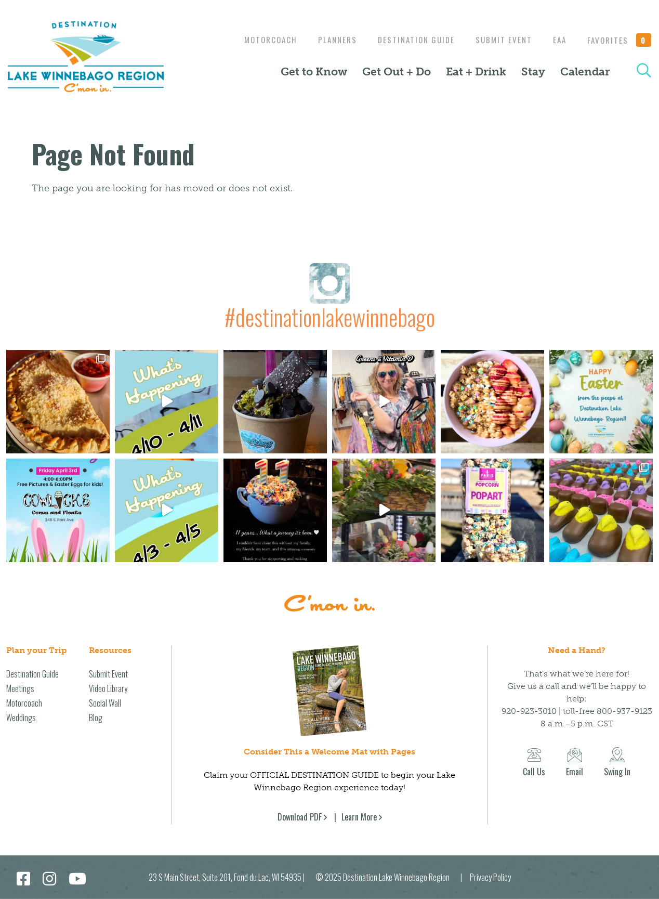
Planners (327, 39)
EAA (557, 39)
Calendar (585, 71)
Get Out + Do (396, 71)
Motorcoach (257, 39)
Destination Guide (408, 39)
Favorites (619, 40)
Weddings (21, 717)
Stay (533, 71)
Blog (95, 717)
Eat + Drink (476, 71)
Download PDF (300, 817)
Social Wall (105, 703)
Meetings (20, 688)
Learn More (359, 817)
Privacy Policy (490, 877)
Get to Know (314, 71)
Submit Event (498, 39)
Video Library (108, 688)
